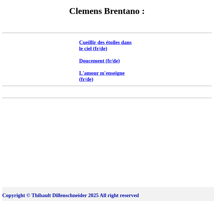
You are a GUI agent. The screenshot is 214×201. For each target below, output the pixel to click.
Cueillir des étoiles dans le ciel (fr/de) (105, 45)
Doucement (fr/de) (99, 61)
